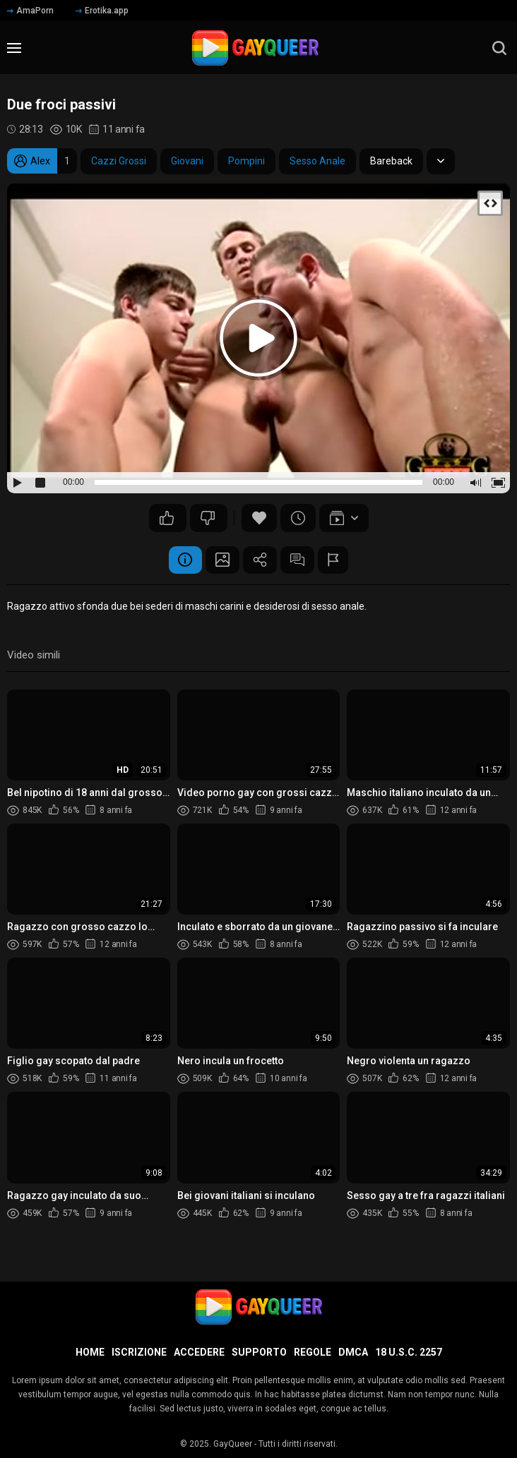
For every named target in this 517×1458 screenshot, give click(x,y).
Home (90, 1352)
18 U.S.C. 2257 (408, 1352)
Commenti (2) (299, 560)
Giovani (187, 161)
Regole (312, 1352)
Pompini (246, 161)
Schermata (221, 560)
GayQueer (232, 1444)
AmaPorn (30, 11)
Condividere (260, 560)
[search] (499, 48)
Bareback (391, 161)
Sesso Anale (317, 161)
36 (167, 518)
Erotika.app (102, 11)
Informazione (182, 560)
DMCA (353, 1352)
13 (208, 518)
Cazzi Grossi (118, 161)
